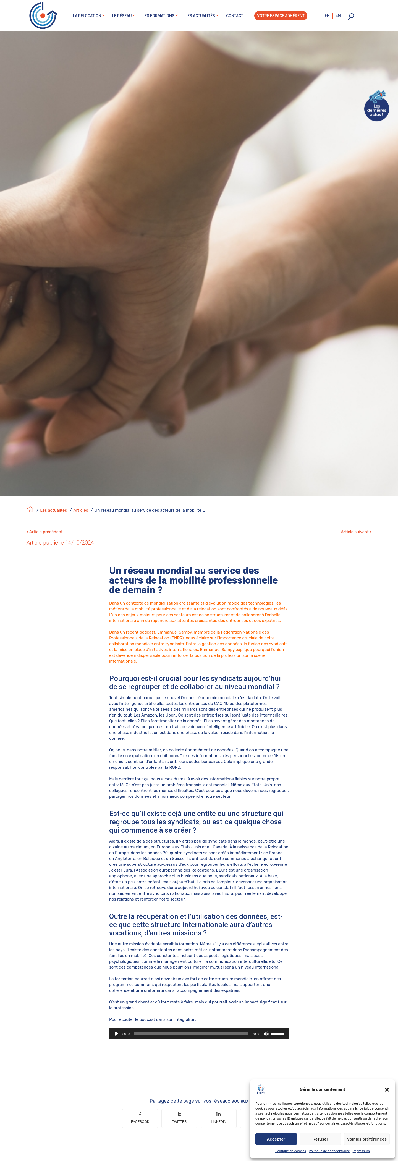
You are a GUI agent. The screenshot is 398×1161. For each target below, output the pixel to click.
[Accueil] (30, 501)
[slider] (191, 1024)
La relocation (87, 16)
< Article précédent (44, 522)
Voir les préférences (367, 1139)
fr (327, 15)
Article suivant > (356, 522)
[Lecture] (116, 1024)
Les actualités (200, 16)
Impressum (361, 1151)
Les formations (158, 16)
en (338, 15)
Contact (234, 16)
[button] (387, 1089)
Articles (80, 501)
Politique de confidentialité (329, 1151)
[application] (199, 1024)
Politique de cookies (290, 1151)
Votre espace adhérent (281, 16)
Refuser (320, 1139)
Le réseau (122, 16)
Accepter (276, 1139)
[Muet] (266, 1024)
